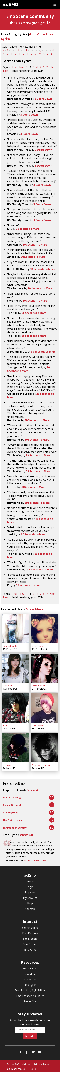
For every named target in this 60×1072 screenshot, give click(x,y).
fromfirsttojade (10, 645)
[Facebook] (27, 1051)
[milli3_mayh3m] (44, 667)
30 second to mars (27, 229)
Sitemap (30, 907)
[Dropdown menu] (55, 4)
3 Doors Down (43, 99)
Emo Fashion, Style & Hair (30, 989)
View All (33, 788)
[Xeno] (15, 707)
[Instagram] (49, 23)
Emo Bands (30, 978)
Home (30, 880)
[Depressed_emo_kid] (44, 746)
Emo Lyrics (30, 983)
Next (52, 67)
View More (35, 609)
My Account (30, 896)
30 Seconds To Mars (37, 503)
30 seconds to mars (28, 585)
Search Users (30, 926)
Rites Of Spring (12, 795)
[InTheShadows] (44, 628)
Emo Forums (30, 942)
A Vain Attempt (12, 803)
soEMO (10, 4)
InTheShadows (38, 645)
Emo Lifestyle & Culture (30, 994)
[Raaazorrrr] (15, 667)
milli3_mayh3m (38, 685)
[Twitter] (33, 1051)
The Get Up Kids (12, 818)
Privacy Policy (41, 1063)
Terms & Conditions (18, 1063)
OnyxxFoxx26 (38, 724)
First (14, 67)
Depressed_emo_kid (41, 763)
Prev (21, 67)
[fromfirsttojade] (15, 628)
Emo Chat (30, 948)
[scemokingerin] (15, 746)
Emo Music (30, 972)
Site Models (30, 937)
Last (5, 71)
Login (30, 885)
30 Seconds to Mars (35, 244)
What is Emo (30, 967)
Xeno (5, 724)
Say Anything (10, 810)
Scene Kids (30, 1000)
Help (30, 902)
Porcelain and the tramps (35, 859)
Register (30, 891)
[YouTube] (40, 1051)
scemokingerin (9, 763)
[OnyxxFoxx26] (44, 707)
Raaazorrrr (8, 685)
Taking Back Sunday (15, 826)
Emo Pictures (30, 931)
